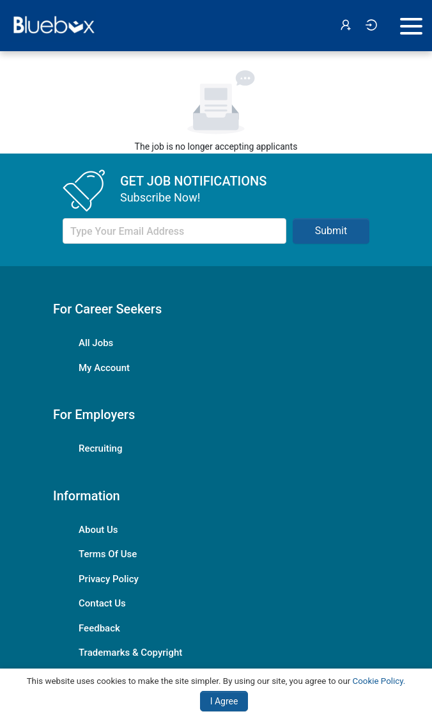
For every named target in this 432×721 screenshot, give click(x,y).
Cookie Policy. (379, 681)
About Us (98, 529)
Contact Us (102, 603)
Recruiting (100, 448)
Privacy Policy (109, 579)
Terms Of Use (108, 554)
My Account (104, 368)
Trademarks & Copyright (130, 652)
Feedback (99, 628)
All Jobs (96, 343)
